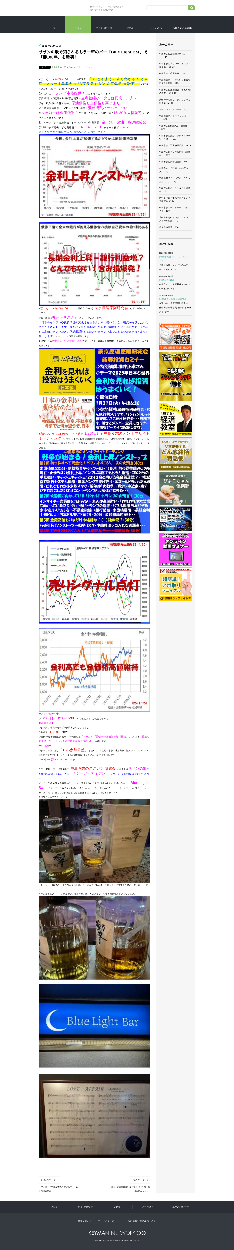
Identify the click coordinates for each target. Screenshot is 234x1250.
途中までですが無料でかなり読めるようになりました (72, 132)
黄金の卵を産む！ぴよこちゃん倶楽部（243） (174, 101)
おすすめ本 (156, 28)
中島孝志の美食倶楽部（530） (174, 161)
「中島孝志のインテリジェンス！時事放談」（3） (173, 219)
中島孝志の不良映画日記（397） (175, 145)
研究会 (130, 28)
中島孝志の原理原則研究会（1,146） (172, 55)
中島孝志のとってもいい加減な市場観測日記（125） (174, 82)
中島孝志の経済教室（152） (173, 73)
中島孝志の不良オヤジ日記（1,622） (172, 118)
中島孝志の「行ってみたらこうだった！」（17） (174, 180)
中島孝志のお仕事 (182, 28)
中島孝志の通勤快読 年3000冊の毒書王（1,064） (175, 91)
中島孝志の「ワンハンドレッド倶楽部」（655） (174, 65)
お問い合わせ (85, 1221)
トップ (51, 28)
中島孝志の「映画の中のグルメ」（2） (173, 170)
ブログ (77, 28)
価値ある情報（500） (170, 227)
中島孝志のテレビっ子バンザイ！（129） (173, 209)
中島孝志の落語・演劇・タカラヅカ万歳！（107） (174, 137)
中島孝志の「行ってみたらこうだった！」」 (72, 67)
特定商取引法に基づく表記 (142, 1221)
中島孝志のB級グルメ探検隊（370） (173, 127)
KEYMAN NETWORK (117, 1233)
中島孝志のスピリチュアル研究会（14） (174, 189)
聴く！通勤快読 (104, 28)
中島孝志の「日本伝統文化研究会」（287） (174, 153)
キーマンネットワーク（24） (173, 109)
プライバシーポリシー (110, 1221)
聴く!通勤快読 (85, 1206)
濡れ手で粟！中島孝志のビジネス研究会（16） (174, 199)
